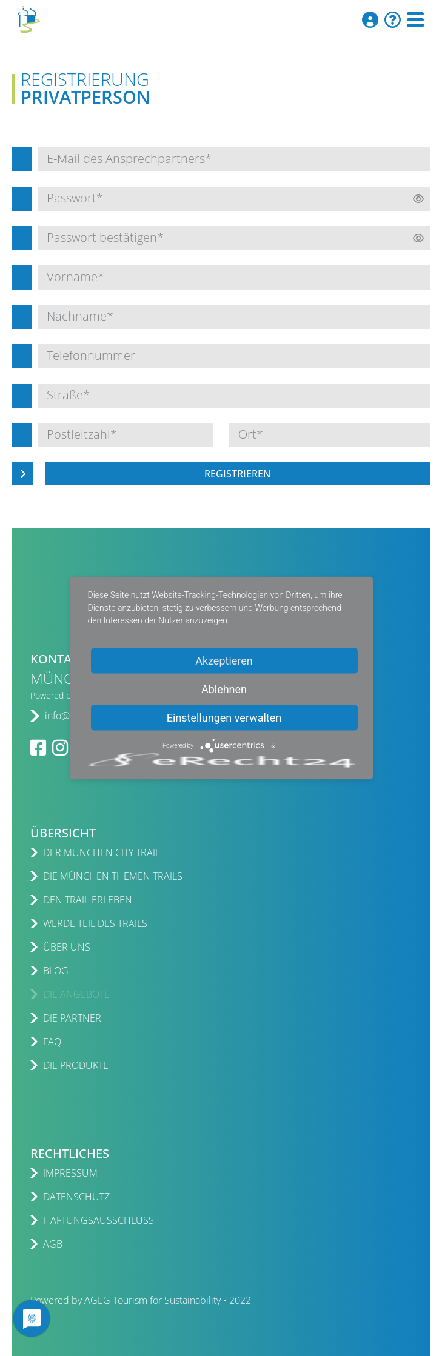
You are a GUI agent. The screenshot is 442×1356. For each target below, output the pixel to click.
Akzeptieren (224, 660)
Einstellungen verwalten (224, 717)
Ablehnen (224, 689)
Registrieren (237, 473)
